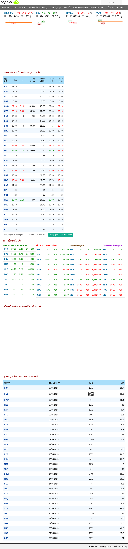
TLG (6, 420)
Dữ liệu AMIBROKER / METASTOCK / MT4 (88, 7)
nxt (39, 295)
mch (39, 259)
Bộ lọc (45, 7)
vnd (72, 249)
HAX (6, 410)
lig (38, 264)
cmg (6, 106)
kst (6, 175)
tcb (72, 269)
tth (39, 269)
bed (6, 96)
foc (6, 274)
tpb (72, 285)
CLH (6, 494)
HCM (6, 459)
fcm (39, 285)
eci (5, 136)
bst (6, 101)
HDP (6, 388)
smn (6, 210)
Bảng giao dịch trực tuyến (61, 235)
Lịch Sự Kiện (56, 7)
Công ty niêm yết (19, 7)
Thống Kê (5, 7)
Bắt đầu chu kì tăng (46, 246)
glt (6, 155)
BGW (6, 474)
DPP (6, 454)
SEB (6, 405)
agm (39, 280)
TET (6, 469)
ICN (5, 434)
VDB (6, 439)
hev (6, 160)
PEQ (6, 498)
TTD (6, 508)
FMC (6, 479)
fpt (6, 150)
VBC (6, 533)
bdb (6, 91)
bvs (6, 254)
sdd (6, 284)
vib (71, 295)
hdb (72, 280)
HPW (6, 400)
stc (6, 215)
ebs (6, 131)
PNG (6, 528)
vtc (6, 229)
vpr (6, 294)
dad (6, 116)
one (6, 185)
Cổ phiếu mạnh (76, 246)
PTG (6, 415)
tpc (39, 275)
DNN (6, 429)
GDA (6, 444)
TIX (5, 513)
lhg (6, 264)
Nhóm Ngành (34, 7)
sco (6, 279)
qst (6, 195)
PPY (6, 503)
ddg (39, 254)
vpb (72, 254)
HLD (6, 394)
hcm (72, 290)
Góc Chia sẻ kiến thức (116, 7)
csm (6, 259)
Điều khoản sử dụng (117, 546)
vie (5, 224)
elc (6, 146)
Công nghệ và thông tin (14, 235)
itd (5, 170)
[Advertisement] (64, 50)
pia (5, 190)
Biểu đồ (67, 7)
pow (72, 275)
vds (39, 249)
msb (72, 264)
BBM (6, 518)
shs (72, 259)
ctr (6, 111)
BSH (6, 425)
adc (6, 86)
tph (6, 219)
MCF (6, 464)
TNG (6, 489)
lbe (6, 180)
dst (6, 126)
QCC (6, 449)
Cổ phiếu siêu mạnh (112, 246)
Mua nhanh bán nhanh (15, 245)
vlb (6, 269)
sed (6, 200)
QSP (6, 538)
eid (5, 141)
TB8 (6, 523)
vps (6, 289)
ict (5, 165)
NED (6, 484)
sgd (6, 205)
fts (6, 249)
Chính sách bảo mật (98, 546)
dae (6, 121)
